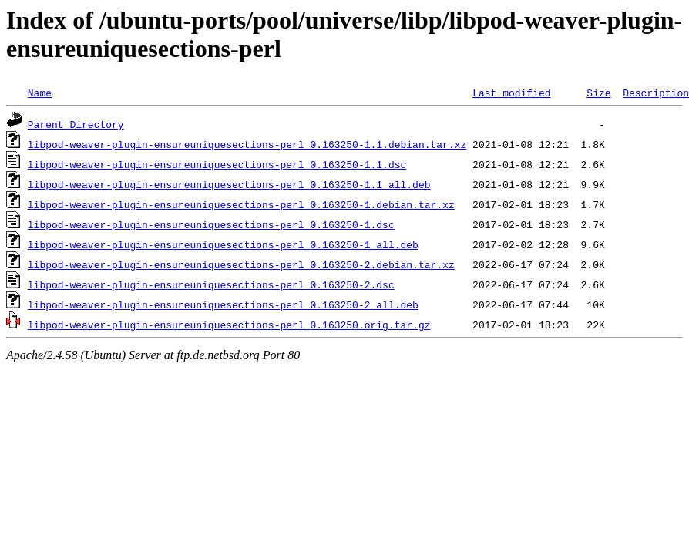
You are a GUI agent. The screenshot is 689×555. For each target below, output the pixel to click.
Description (656, 92)
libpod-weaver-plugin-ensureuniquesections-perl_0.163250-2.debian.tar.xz (241, 264)
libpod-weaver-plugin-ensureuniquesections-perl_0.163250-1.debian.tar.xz (241, 204)
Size (598, 92)
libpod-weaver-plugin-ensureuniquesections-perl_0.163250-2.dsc (211, 284)
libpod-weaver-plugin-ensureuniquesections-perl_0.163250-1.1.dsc (217, 164)
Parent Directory (76, 124)
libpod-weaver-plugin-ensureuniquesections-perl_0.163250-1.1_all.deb (229, 184)
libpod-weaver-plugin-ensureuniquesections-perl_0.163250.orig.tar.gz (229, 324)
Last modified (511, 92)
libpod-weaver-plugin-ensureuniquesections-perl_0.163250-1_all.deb (223, 244)
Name (40, 92)
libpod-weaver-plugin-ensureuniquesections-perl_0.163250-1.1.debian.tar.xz (247, 144)
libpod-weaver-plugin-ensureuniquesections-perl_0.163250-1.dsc (211, 224)
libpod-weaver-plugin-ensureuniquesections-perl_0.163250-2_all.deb (223, 304)
